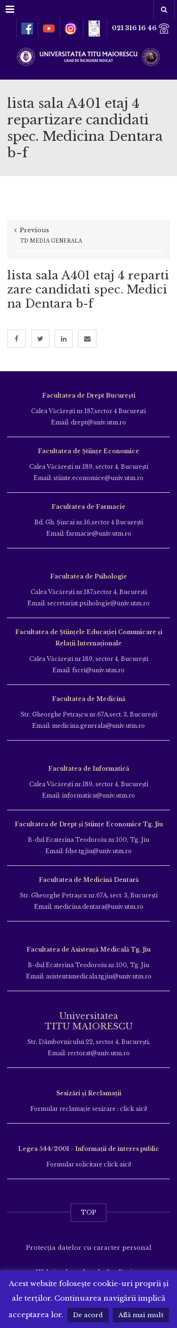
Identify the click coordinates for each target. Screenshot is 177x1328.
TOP (88, 1212)
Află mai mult (140, 1315)
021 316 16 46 (141, 28)
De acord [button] (88, 1315)
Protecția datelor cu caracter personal (89, 1248)
